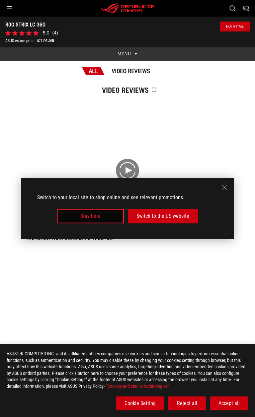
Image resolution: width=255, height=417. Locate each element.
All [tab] (93, 71)
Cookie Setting (140, 403)
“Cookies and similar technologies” (137, 386)
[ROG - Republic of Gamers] (127, 8)
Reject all (187, 403)
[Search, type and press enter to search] (232, 8)
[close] (224, 187)
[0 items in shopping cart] (246, 8)
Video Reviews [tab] (131, 71)
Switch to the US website (162, 216)
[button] (9, 8)
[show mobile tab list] (127, 54)
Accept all (229, 403)
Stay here (90, 216)
